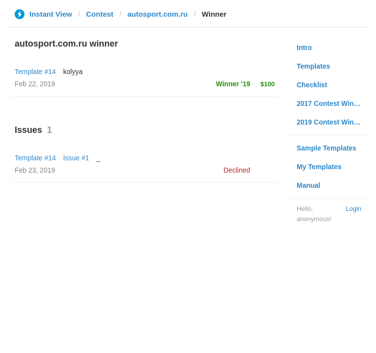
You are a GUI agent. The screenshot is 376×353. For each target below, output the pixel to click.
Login (353, 208)
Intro (304, 47)
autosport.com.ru (157, 14)
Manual (308, 185)
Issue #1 (76, 158)
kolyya (73, 72)
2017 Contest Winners (332, 103)
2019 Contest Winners (332, 122)
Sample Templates (326, 148)
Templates (313, 66)
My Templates (319, 167)
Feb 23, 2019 (35, 170)
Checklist (312, 85)
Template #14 (35, 72)
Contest (100, 14)
